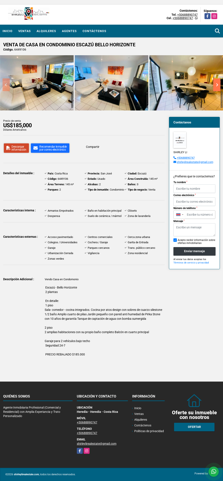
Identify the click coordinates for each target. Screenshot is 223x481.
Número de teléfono (185, 208)
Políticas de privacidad (149, 431)
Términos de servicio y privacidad (191, 262)
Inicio (8, 31)
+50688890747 (187, 14)
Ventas (24, 31)
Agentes (69, 31)
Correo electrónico (184, 195)
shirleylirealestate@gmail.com (195, 162)
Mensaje (178, 221)
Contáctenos (94, 31)
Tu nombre (180, 182)
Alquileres (46, 31)
